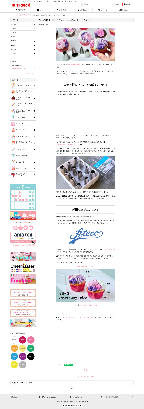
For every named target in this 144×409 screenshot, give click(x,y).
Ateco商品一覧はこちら (85, 266)
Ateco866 (71, 144)
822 (86, 305)
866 (76, 305)
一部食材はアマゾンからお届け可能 (23, 245)
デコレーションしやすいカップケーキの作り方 (75, 317)
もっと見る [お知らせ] (30, 73)
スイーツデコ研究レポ (86, 376)
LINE (25, 222)
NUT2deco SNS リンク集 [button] (72, 405)
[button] (61, 10)
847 (95, 305)
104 (81, 305)
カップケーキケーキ (74, 64)
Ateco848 (61, 144)
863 (90, 305)
